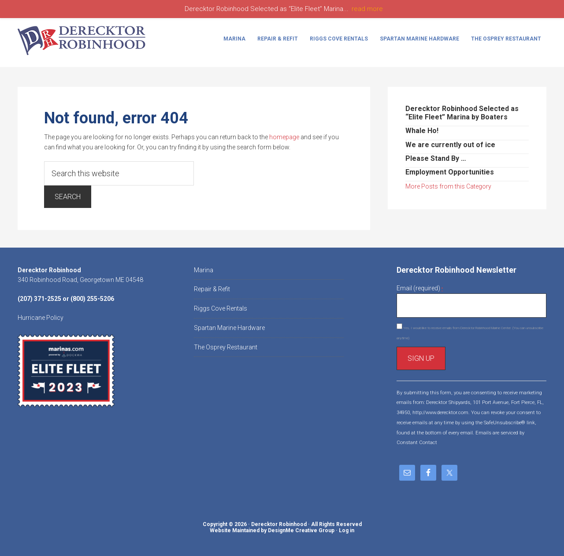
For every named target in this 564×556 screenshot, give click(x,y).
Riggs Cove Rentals (220, 308)
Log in (346, 530)
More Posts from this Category (448, 186)
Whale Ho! (421, 130)
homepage (284, 137)
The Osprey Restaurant (225, 347)
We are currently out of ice (450, 145)
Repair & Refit (212, 289)
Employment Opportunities (449, 172)
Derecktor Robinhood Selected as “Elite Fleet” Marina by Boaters (462, 112)
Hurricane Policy (40, 317)
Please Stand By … (435, 158)
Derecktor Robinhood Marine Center (84, 41)
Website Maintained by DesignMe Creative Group (272, 530)
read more (367, 9)
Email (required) (420, 288)
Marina (203, 270)
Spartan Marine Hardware (229, 327)
